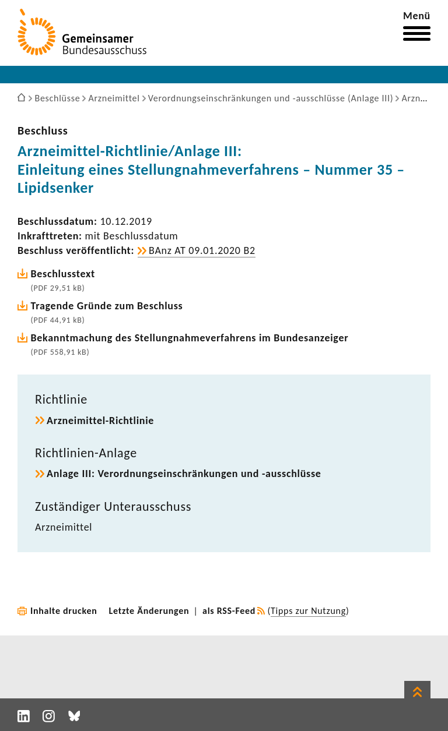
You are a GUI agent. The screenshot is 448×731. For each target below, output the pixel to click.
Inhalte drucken (63, 610)
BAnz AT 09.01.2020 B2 (202, 250)
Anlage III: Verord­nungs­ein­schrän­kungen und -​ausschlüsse (184, 473)
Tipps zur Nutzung (308, 610)
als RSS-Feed (229, 610)
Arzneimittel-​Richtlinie (100, 420)
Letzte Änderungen (149, 610)
